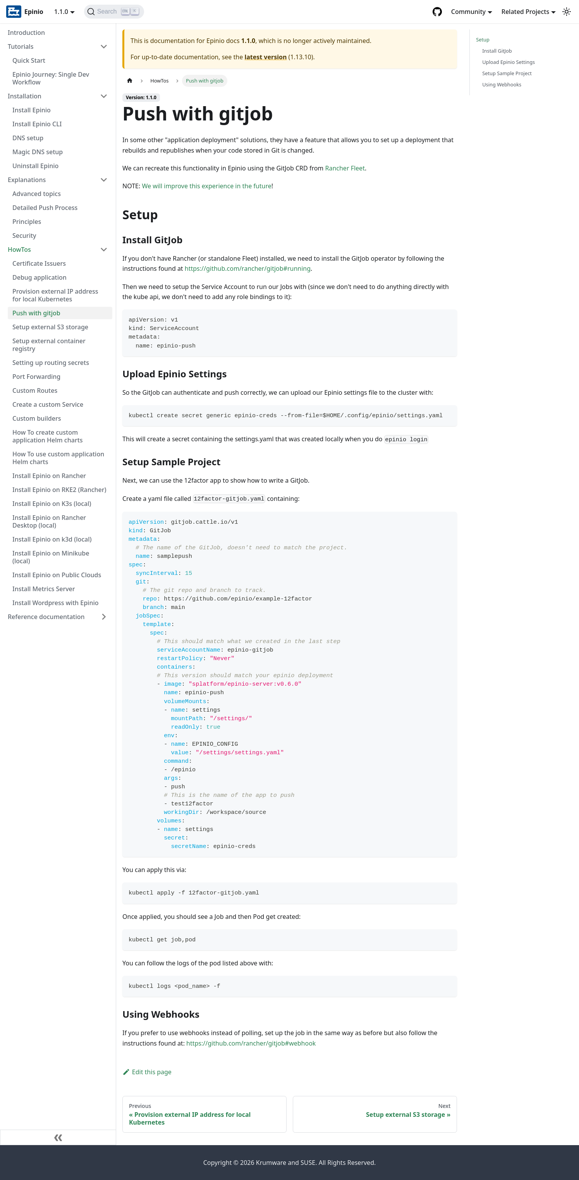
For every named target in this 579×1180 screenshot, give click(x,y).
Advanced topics (36, 193)
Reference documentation (46, 616)
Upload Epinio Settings (508, 61)
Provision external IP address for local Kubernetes (55, 295)
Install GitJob (497, 50)
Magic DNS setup (37, 152)
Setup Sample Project (507, 73)
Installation (24, 96)
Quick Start (28, 60)
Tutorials (20, 46)
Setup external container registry (49, 345)
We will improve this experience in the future (206, 186)
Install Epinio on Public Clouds (56, 575)
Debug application (39, 277)
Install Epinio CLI (37, 124)
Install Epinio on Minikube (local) (50, 557)
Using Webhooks (501, 84)
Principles (26, 221)
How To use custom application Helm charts (58, 458)
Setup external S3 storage (50, 327)
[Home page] (129, 81)
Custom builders (36, 418)
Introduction (26, 32)
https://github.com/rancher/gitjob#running (248, 268)
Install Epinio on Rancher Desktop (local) (49, 521)
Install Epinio (31, 110)
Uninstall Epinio (35, 166)
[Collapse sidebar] (58, 1137)
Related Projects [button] (525, 11)
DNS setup (27, 138)
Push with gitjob (36, 313)
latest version (265, 57)
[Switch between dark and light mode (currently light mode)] (566, 11)
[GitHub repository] (437, 11)
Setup (483, 39)
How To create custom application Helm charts (47, 436)
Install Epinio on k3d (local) (52, 539)
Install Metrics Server (43, 589)
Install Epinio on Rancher (49, 475)
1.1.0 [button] (61, 11)
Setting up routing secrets (50, 362)
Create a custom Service (47, 404)
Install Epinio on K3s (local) (51, 503)
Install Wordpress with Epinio (55, 603)
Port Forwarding (36, 376)
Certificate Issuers (39, 263)
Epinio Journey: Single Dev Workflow (50, 78)
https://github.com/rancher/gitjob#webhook (251, 1043)
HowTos (19, 249)
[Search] (114, 12)
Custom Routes (34, 390)
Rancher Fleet (344, 168)
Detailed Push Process (44, 207)
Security (24, 235)
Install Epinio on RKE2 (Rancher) (59, 489)
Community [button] (468, 11)
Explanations (27, 179)
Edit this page (147, 1072)
